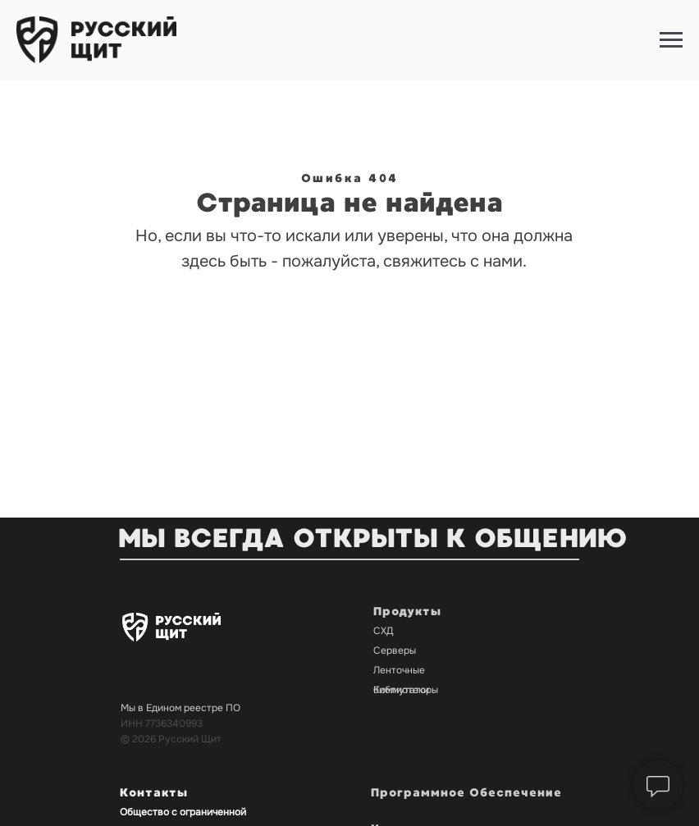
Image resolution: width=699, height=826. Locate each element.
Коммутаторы (405, 689)
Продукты (407, 611)
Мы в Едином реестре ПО (180, 707)
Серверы (394, 650)
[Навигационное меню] (671, 40)
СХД (383, 630)
